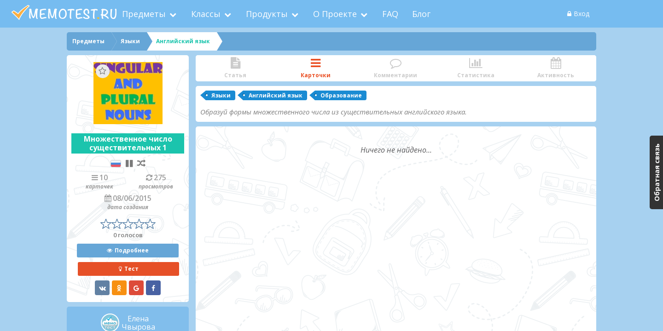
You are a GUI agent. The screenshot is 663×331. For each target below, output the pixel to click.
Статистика (475, 68)
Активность (555, 68)
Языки (221, 95)
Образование (341, 95)
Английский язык (275, 95)
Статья (235, 68)
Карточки (315, 68)
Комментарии (395, 68)
